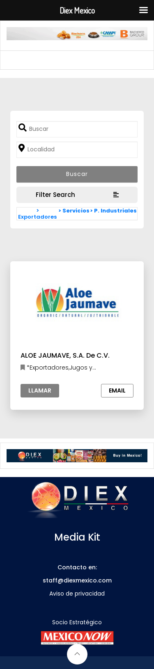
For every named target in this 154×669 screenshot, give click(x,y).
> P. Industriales (113, 211)
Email (117, 390)
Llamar (39, 390)
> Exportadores (37, 214)
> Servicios (74, 211)
